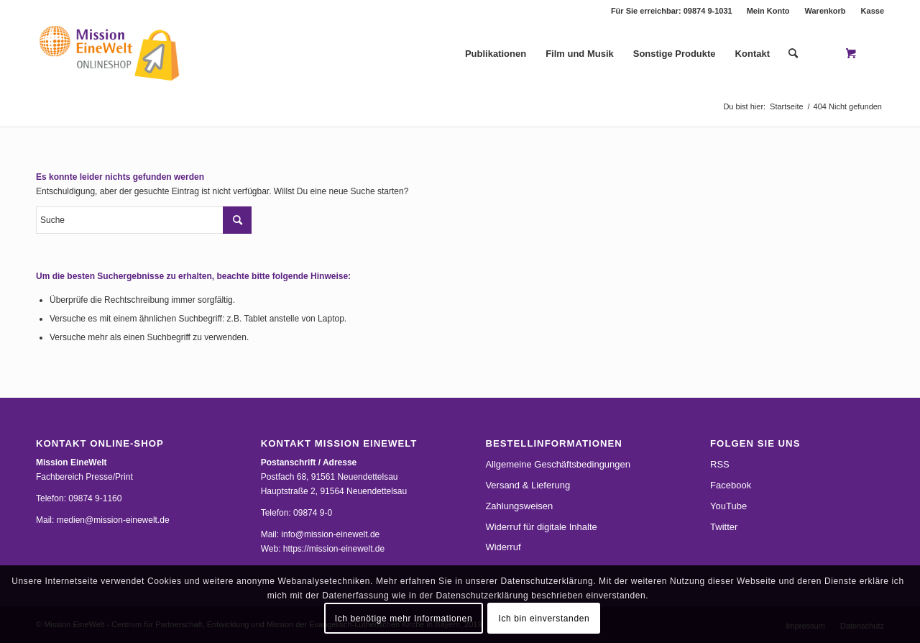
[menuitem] (769, 10)
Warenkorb (825, 10)
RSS (720, 464)
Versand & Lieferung (527, 485)
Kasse (872, 10)
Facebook (730, 485)
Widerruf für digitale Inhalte (541, 526)
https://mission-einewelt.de (334, 549)
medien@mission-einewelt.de (113, 520)
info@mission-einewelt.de (330, 534)
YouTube (728, 506)
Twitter (723, 526)
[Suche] (793, 54)
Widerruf (502, 547)
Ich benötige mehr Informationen (403, 619)
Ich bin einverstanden (544, 619)
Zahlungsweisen (519, 506)
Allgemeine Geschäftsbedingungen (557, 464)
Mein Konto (768, 10)
